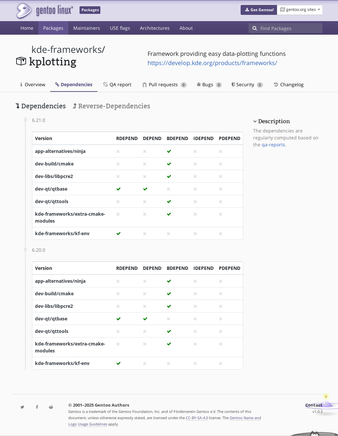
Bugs (209, 84)
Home (26, 28)
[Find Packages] (291, 28)
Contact (313, 405)
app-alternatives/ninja (60, 151)
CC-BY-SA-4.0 (197, 417)
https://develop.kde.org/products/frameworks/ (212, 63)
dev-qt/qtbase (51, 189)
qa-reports (273, 144)
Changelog (288, 84)
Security (247, 84)
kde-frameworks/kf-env (62, 233)
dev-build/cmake (54, 164)
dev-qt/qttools (51, 201)
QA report (116, 84)
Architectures (155, 28)
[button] (259, 10)
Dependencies (73, 84)
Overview (32, 84)
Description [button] (274, 121)
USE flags (120, 28)
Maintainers (86, 28)
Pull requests (165, 84)
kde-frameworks (66, 49)
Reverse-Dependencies (111, 106)
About (186, 28)
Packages (53, 28)
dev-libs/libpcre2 (54, 176)
